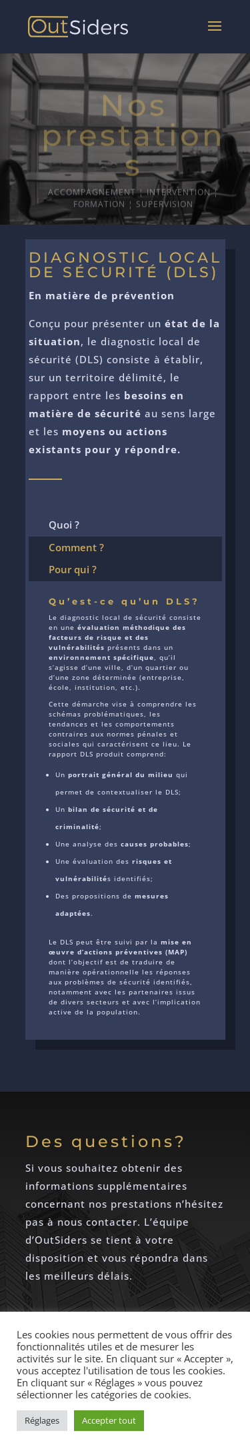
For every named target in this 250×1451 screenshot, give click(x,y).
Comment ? (76, 547)
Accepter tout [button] (109, 1420)
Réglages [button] (42, 1420)
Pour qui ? (73, 569)
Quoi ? (64, 524)
